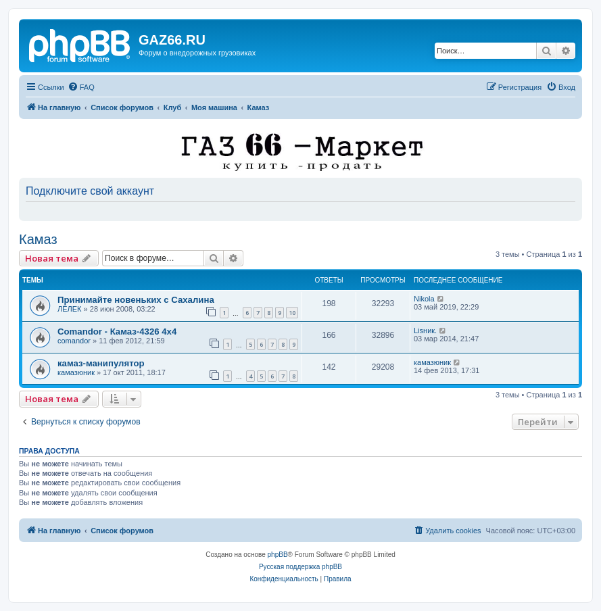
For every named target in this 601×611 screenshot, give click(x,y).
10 (292, 312)
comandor (74, 341)
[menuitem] (81, 87)
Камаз (38, 239)
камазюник (76, 372)
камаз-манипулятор (101, 363)
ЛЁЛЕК (69, 309)
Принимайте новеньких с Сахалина (135, 300)
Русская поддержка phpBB (300, 566)
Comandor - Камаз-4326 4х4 (116, 331)
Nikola (424, 299)
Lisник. (425, 330)
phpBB (278, 554)
